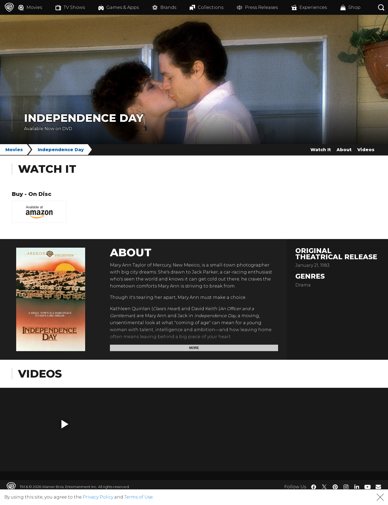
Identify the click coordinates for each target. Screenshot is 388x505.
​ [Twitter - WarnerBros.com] (324, 487)
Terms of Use (138, 497)
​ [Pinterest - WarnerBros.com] (335, 487)
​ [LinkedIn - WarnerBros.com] (357, 486)
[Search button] (381, 7)
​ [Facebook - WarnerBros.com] (313, 487)
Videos (366, 149)
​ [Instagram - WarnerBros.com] (346, 487)
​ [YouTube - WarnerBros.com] (367, 487)
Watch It (320, 149)
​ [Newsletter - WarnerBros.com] (378, 486)
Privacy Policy (98, 497)
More (194, 348)
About (344, 149)
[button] (64, 424)
